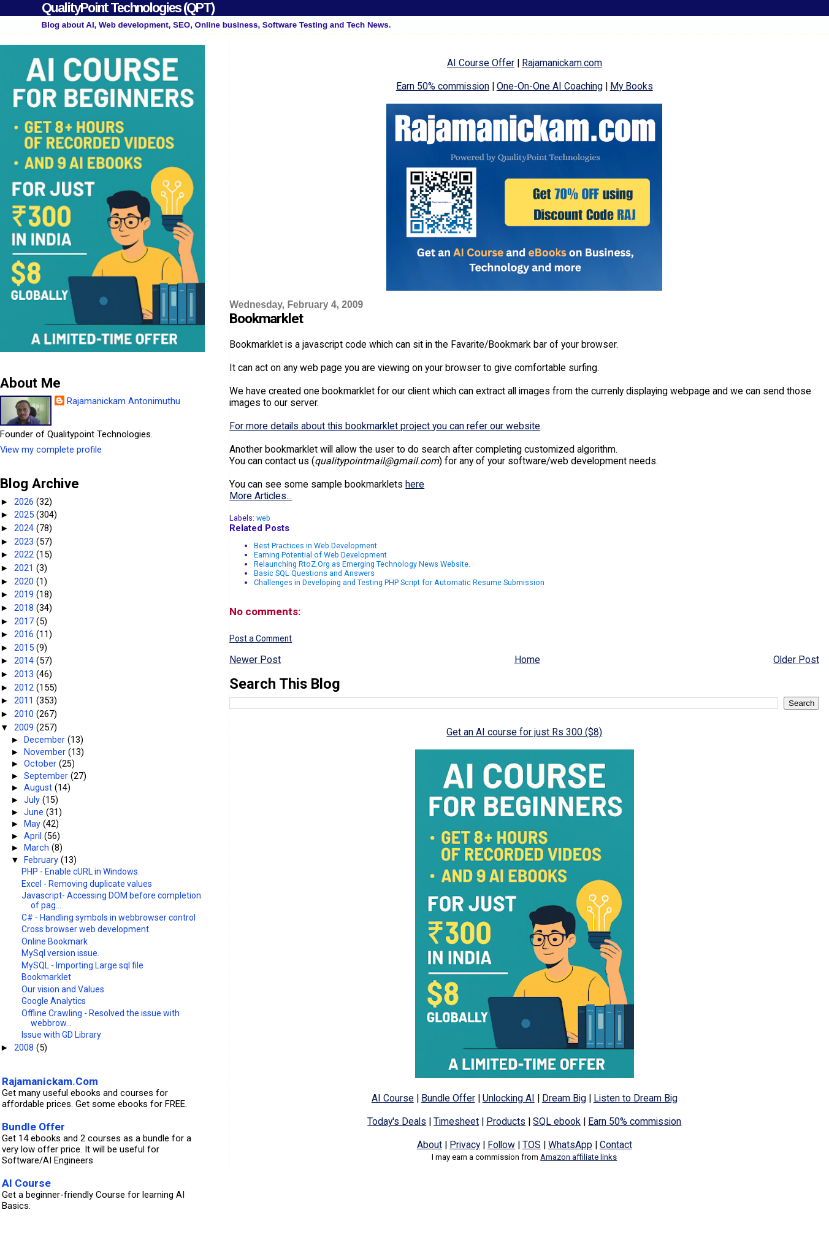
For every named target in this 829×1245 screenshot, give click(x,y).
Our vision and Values (62, 989)
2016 (25, 634)
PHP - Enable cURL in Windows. (80, 871)
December (45, 740)
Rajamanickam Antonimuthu (123, 401)
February (42, 860)
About (429, 1145)
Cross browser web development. (86, 929)
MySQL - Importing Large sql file (82, 965)
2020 (25, 581)
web (263, 518)
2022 (25, 554)
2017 (25, 621)
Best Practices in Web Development (315, 545)
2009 (25, 727)
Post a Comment (260, 638)
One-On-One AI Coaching (550, 86)
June (35, 812)
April (34, 836)
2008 (25, 1047)
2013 (25, 674)
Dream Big (564, 1098)
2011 (25, 700)
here (414, 484)
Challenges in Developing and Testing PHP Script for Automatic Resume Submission (399, 582)
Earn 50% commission (442, 86)
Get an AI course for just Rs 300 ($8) (524, 732)
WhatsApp (570, 1145)
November (46, 752)
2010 (25, 713)
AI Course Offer (480, 63)
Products (505, 1121)
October (41, 763)
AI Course (393, 1098)
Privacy (464, 1145)
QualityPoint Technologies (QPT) (128, 7)
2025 (25, 514)
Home (527, 659)
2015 (25, 647)
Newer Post (255, 659)
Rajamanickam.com (562, 63)
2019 (25, 594)
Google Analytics (53, 1001)
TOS (531, 1145)
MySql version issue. (60, 953)
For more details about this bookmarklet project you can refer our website (384, 426)
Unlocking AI (509, 1098)
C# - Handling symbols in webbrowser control (108, 917)
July (33, 800)
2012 (25, 687)
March (38, 847)
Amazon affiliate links (578, 1157)
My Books (631, 86)
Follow (501, 1145)
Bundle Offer (448, 1098)
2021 (25, 567)
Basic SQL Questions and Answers (314, 573)
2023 (25, 541)
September (47, 776)
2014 (25, 660)
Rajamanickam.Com (50, 1081)
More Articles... (260, 496)
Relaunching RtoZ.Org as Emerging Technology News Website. (362, 564)
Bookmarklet (46, 977)
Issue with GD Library (61, 1035)
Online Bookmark (54, 941)
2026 (25, 501)
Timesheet (456, 1121)
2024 (25, 528)
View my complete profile (51, 449)
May (33, 824)
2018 (25, 607)
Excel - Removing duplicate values (86, 884)
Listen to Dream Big (636, 1098)
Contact (616, 1145)
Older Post (796, 659)
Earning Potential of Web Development (320, 554)
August (39, 787)
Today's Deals (396, 1121)
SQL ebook (557, 1121)
